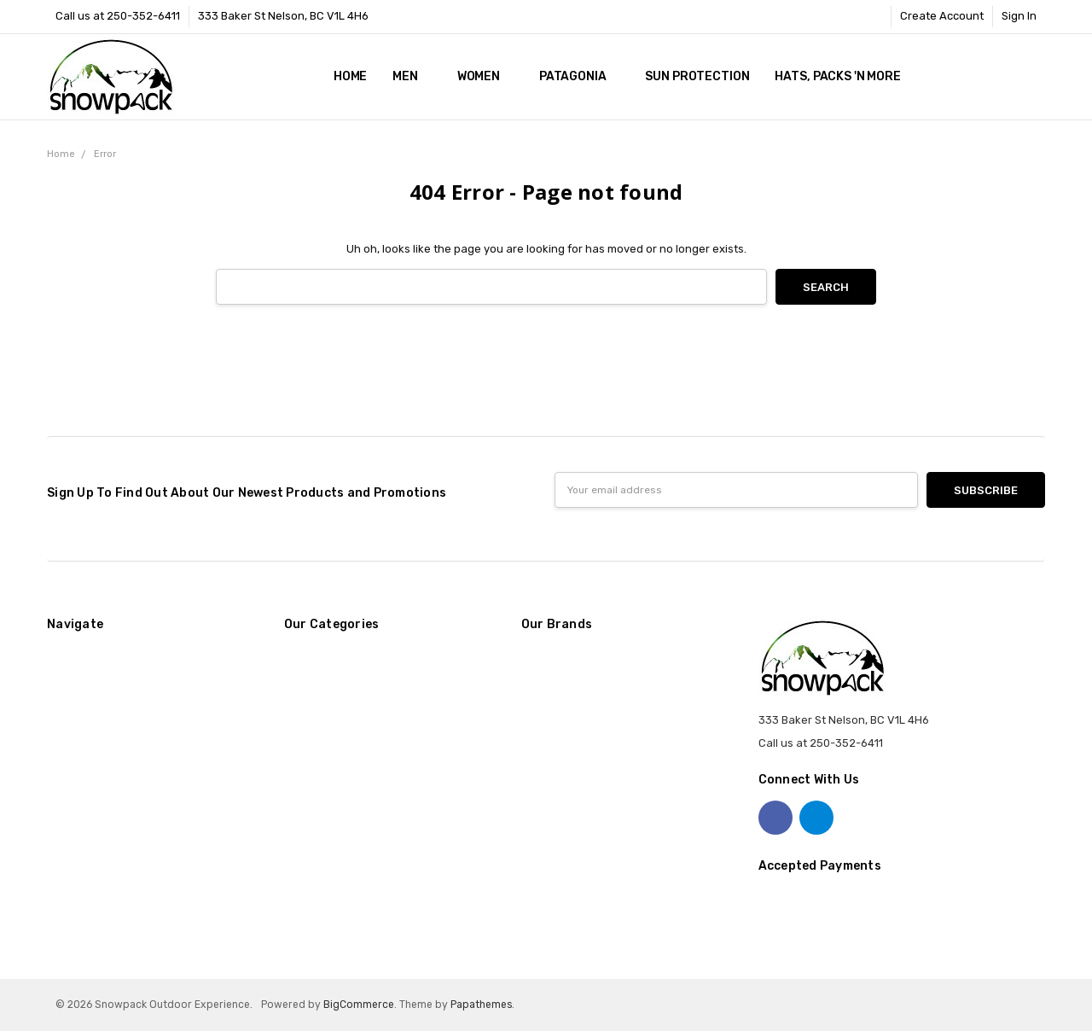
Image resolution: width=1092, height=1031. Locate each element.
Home (350, 76)
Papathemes (481, 1005)
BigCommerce (358, 1005)
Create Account (942, 15)
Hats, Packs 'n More (844, 76)
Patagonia (579, 76)
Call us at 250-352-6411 (117, 15)
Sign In (1019, 15)
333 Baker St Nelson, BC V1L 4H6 (283, 15)
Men (411, 76)
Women (485, 76)
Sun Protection (697, 76)
